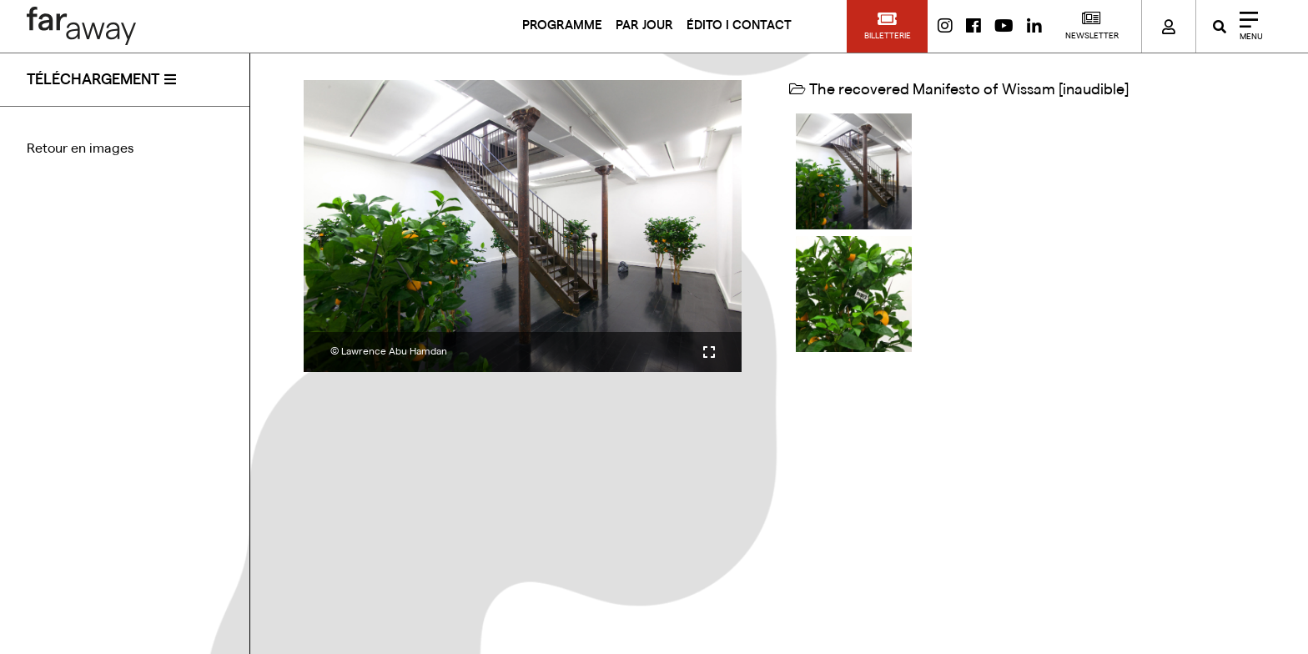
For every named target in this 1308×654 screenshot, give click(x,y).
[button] (887, 26)
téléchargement (93, 79)
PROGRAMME (562, 25)
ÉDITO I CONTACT (739, 25)
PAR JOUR (644, 25)
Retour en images (80, 148)
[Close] (1245, 26)
